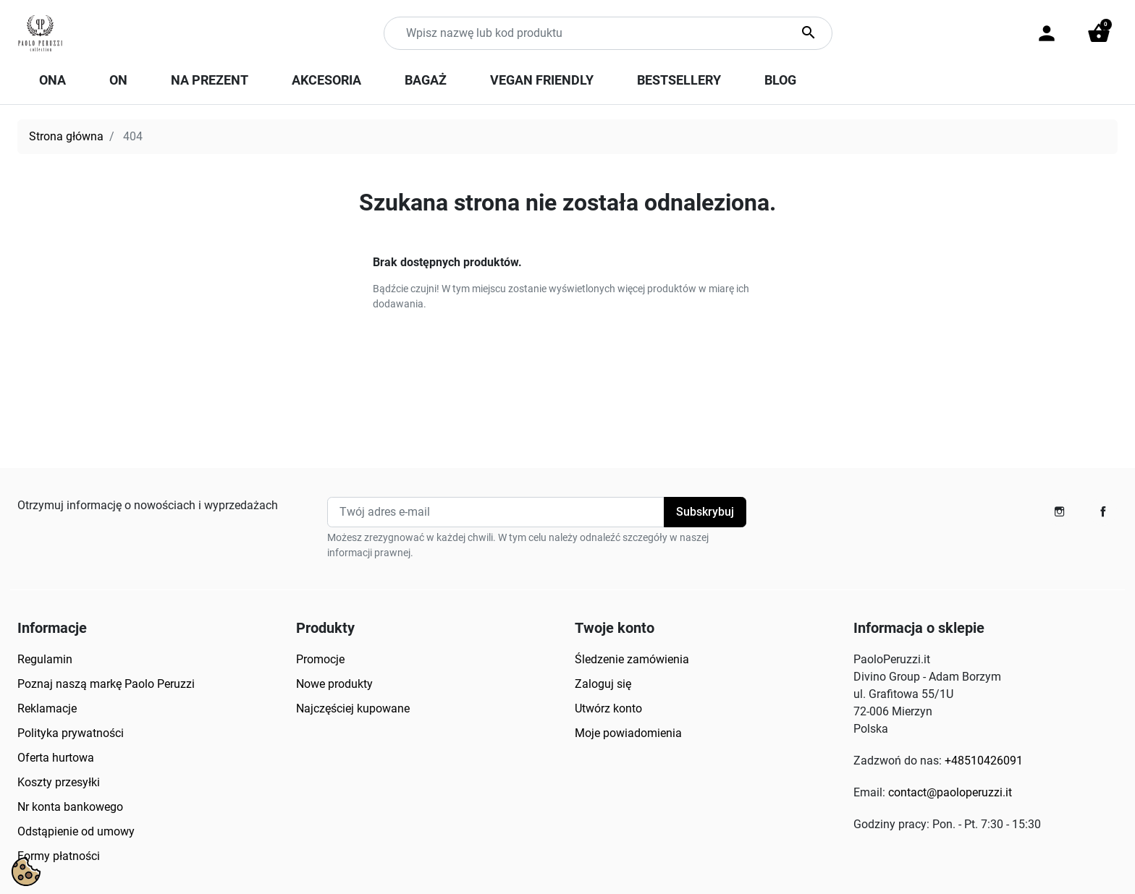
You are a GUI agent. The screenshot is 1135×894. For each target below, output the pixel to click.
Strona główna (66, 136)
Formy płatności (58, 856)
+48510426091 (984, 760)
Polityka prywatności (70, 733)
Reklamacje (47, 708)
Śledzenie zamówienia (632, 659)
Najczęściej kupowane (353, 708)
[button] (1099, 33)
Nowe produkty (334, 684)
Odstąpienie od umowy (76, 831)
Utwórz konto (608, 708)
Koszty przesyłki (58, 782)
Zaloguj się (603, 684)
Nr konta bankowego (70, 807)
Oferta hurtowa (55, 758)
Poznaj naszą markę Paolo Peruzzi (106, 684)
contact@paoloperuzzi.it (950, 792)
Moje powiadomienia (628, 733)
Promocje (320, 659)
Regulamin (44, 659)
